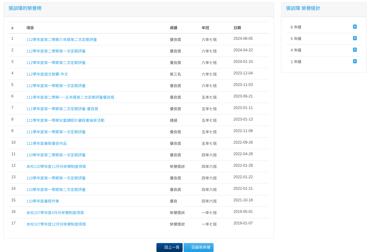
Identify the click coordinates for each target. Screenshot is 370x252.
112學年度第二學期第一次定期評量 (56, 51)
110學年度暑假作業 (42, 201)
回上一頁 (169, 247)
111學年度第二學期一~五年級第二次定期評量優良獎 (70, 97)
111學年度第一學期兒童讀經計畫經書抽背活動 (65, 120)
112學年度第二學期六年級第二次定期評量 (61, 40)
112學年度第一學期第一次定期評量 (56, 86)
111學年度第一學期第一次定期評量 (56, 132)
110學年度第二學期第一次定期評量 (56, 155)
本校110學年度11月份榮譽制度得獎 (56, 167)
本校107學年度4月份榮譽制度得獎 (55, 213)
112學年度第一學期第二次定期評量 (56, 63)
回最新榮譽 (198, 247)
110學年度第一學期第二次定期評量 (56, 190)
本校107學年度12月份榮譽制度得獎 (56, 224)
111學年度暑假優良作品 (46, 144)
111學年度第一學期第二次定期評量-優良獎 (62, 109)
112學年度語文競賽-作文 (47, 74)
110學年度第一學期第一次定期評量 (56, 178)
